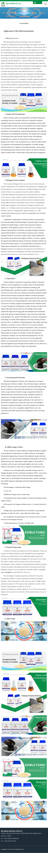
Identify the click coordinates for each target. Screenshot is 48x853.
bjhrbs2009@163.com (13, 3)
